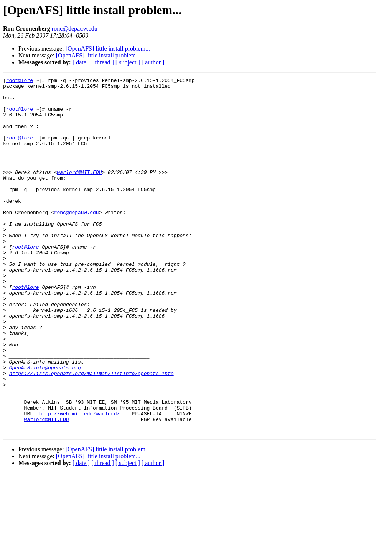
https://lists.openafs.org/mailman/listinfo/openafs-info (91, 432)
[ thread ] (102, 62)
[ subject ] (127, 62)
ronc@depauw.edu (74, 28)
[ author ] (153, 62)
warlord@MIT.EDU (79, 191)
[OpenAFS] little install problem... (108, 48)
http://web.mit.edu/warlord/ (79, 481)
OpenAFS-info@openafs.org (45, 426)
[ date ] (81, 62)
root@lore (19, 81)
